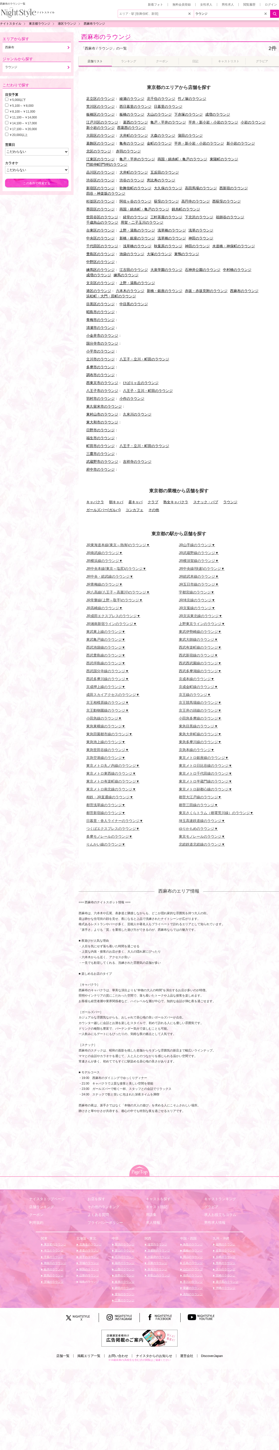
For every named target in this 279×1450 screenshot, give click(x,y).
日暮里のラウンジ (168, 106)
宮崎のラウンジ (225, 1275)
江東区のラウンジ (100, 159)
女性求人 (206, 4)
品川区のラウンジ (100, 172)
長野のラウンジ (124, 1275)
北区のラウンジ (98, 151)
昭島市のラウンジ (100, 312)
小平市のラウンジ (100, 351)
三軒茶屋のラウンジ (166, 217)
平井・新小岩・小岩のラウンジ (213, 122)
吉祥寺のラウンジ (137, 462)
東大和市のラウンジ (102, 422)
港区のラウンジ (98, 291)
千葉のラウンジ (53, 1256)
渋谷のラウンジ (131, 180)
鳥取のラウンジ (192, 1244)
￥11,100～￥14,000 (23, 117)
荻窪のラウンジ (166, 201)
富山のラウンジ (124, 1250)
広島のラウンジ (192, 1262)
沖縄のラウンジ (225, 1287)
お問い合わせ (118, 1356)
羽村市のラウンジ (100, 398)
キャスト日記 (156, 1207)
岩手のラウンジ (89, 1256)
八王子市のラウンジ (102, 391)
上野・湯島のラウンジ (137, 230)
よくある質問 (98, 1215)
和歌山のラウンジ (158, 1275)
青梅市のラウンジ (100, 320)
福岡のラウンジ (225, 1244)
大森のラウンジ (162, 135)
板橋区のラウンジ (100, 114)
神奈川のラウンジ (54, 1262)
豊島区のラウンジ (100, 254)
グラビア (211, 1207)
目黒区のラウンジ (100, 304)
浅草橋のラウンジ (172, 230)
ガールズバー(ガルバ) (103, 510)
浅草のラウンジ (200, 230)
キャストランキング (220, 1199)
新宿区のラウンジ (100, 188)
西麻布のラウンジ (106, 36)
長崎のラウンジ (225, 1256)
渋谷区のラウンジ (100, 180)
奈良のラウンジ (157, 1269)
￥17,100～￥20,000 (23, 129)
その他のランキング (103, 1207)
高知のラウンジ (192, 1294)
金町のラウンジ (159, 143)
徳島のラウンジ (192, 1275)
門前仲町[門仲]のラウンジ (106, 164)
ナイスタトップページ (47, 1199)
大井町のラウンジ (133, 135)
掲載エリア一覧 (88, 1356)
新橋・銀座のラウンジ (137, 238)
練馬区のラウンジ (100, 270)
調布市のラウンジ (100, 375)
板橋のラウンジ (131, 114)
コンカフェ (134, 510)
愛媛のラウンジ (192, 1287)
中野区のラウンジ (100, 262)
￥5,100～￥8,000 (21, 106)
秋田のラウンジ (89, 1269)
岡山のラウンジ (192, 1256)
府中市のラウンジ (100, 469)
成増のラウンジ (217, 114)
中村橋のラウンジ (237, 270)
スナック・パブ (205, 502)
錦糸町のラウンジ (186, 209)
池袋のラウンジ (131, 254)
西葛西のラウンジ (131, 128)
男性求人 (228, 4)
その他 (153, 510)
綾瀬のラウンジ (131, 99)
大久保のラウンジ (168, 188)
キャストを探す (158, 1199)
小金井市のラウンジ (102, 335)
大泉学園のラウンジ (166, 270)
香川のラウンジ (192, 1281)
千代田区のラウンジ (102, 246)
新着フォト (155, 4)
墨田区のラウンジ (100, 209)
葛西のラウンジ (135, 122)
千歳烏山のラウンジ (102, 222)
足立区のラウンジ (100, 99)
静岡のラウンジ (124, 1287)
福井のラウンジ (124, 1262)
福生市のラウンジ (100, 438)
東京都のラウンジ (54, 1244)
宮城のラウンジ (89, 1262)
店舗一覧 (62, 1356)
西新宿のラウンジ (233, 188)
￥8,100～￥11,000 (22, 111)
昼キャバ (135, 502)
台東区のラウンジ (100, 230)
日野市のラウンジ (100, 430)
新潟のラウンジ (124, 1244)
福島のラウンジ (89, 1281)
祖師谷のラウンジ (230, 217)
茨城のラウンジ (53, 1281)
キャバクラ (95, 502)
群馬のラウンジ (53, 1275)
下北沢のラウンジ (199, 217)
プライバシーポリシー (105, 1222)
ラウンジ (230, 502)
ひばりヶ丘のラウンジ (141, 383)
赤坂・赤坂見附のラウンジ (206, 291)
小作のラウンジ (131, 398)
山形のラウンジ (89, 1275)
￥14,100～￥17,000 (23, 123)
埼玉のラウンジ (53, 1250)
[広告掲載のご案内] (139, 1338)
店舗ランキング (41, 1207)
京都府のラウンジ (158, 1250)
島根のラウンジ (192, 1250)
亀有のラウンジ (131, 143)
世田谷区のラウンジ (102, 217)
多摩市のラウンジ (100, 367)
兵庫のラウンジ (157, 1262)
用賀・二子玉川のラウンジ (142, 222)
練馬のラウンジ (126, 275)
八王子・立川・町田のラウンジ (144, 359)
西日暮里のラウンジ (135, 106)
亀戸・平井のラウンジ (168, 122)
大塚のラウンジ (159, 254)
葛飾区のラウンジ (100, 143)
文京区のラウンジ (100, 283)
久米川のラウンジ (137, 414)
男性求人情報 (214, 1222)
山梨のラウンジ (124, 1269)
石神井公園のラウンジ (202, 270)
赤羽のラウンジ (128, 151)
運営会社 (186, 1356)
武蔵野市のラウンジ (102, 462)
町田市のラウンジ (100, 446)
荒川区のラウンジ (100, 106)
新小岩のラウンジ (100, 128)
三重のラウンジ (124, 1300)
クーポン (36, 1215)
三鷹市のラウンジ (100, 454)
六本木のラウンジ (130, 291)
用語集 (151, 1215)
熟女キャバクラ (175, 502)
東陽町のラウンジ (224, 159)
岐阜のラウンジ (124, 1281)
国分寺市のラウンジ (102, 343)
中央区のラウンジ (100, 238)
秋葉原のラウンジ (168, 246)
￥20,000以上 (18, 135)
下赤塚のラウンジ (188, 114)
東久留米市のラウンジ (104, 406)
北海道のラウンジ (90, 1244)
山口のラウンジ (192, 1269)
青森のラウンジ (89, 1250)
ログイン (271, 4)
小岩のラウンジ (253, 122)
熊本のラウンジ (225, 1262)
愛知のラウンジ (124, 1294)
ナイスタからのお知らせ (154, 1356)
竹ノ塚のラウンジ (192, 99)
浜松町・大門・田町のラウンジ (111, 296)
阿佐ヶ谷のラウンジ (135, 201)
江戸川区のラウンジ (102, 122)
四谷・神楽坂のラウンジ (105, 193)
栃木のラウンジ (53, 1269)
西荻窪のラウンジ (226, 201)
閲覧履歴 (249, 4)
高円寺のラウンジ (195, 201)
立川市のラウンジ (100, 359)
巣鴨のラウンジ (186, 254)
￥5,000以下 (17, 100)
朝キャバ (116, 502)
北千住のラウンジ (161, 99)
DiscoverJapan (212, 1356)
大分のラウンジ (225, 1269)
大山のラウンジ (159, 114)
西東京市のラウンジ (102, 383)
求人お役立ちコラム (220, 1215)
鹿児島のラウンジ (226, 1281)
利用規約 (36, 1222)
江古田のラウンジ (133, 270)
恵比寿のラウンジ (161, 180)
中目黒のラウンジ (133, 304)
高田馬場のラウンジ (201, 188)
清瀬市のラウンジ (100, 328)
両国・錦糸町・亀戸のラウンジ (182, 159)
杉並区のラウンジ (100, 201)
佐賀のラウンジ (225, 1250)
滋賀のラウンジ (157, 1244)
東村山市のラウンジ (102, 414)
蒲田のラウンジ (190, 135)
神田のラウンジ (200, 238)
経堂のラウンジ (135, 217)
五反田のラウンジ (164, 172)
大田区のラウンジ (100, 135)
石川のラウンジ (124, 1256)
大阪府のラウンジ (158, 1256)
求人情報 (153, 1222)
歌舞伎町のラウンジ (135, 188)
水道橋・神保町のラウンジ (233, 246)
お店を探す (96, 1199)
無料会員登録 (181, 4)
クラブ (153, 502)
